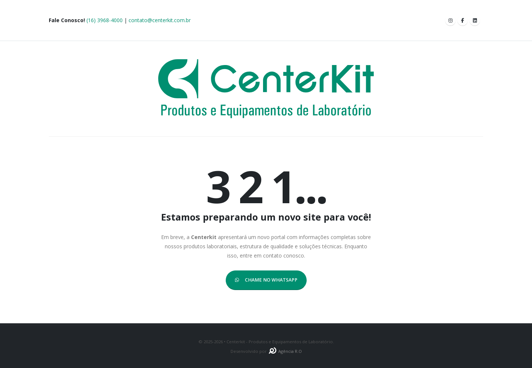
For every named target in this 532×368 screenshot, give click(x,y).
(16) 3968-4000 (104, 20)
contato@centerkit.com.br (160, 20)
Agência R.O (285, 351)
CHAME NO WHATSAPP (266, 280)
